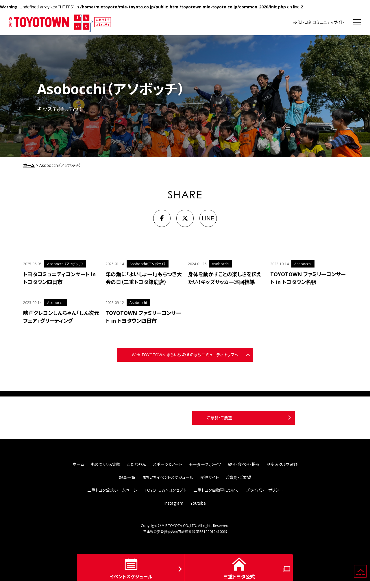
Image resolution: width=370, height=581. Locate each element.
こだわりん (136, 464)
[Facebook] (162, 218)
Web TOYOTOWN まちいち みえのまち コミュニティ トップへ (185, 354)
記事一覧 (127, 477)
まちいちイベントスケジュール (167, 477)
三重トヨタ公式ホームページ (112, 490)
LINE (208, 218)
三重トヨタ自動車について (216, 490)
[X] (185, 218)
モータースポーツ (205, 464)
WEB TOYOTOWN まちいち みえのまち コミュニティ (60, 22)
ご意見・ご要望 (219, 417)
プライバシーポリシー (264, 490)
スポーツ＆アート (167, 464)
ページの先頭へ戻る (366, 567)
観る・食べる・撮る (244, 464)
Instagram (173, 503)
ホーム (29, 165)
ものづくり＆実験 (105, 464)
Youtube (198, 503)
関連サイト (209, 477)
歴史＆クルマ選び (282, 464)
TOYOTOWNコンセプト (165, 490)
